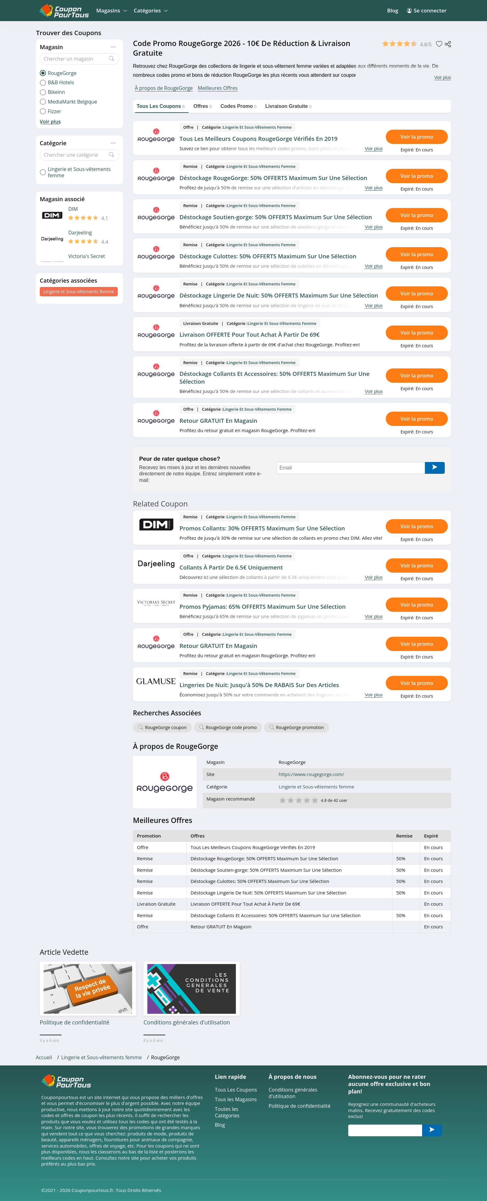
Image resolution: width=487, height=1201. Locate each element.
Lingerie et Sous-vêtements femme (78, 291)
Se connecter (427, 10)
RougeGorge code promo (231, 727)
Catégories (150, 10)
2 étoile (290, 800)
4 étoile (306, 800)
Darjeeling (80, 232)
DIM (73, 209)
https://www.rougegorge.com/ (311, 774)
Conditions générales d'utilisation (293, 1093)
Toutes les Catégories (227, 1112)
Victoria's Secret (86, 256)
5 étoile (314, 800)
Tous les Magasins (236, 1099)
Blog (392, 10)
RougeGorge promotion (300, 727)
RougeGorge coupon (166, 727)
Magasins (110, 10)
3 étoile (298, 800)
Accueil (44, 1057)
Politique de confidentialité (299, 1106)
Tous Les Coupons (236, 1090)
